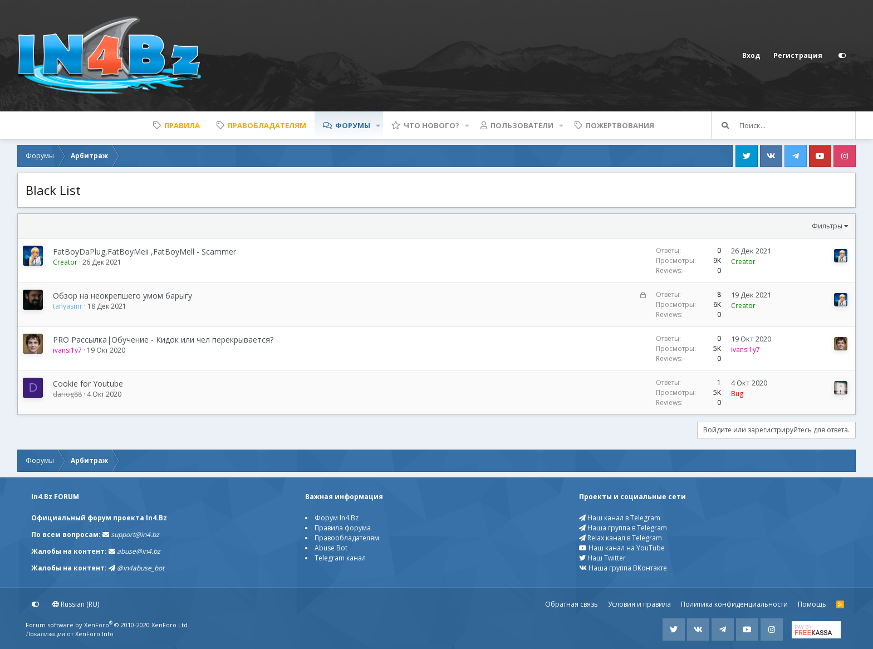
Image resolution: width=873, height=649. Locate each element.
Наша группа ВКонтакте (623, 568)
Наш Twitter (602, 558)
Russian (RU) (75, 604)
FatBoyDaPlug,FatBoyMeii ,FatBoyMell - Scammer (144, 251)
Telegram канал (340, 558)
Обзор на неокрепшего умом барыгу (122, 295)
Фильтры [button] (827, 226)
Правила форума (343, 528)
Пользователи (522, 125)
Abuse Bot (331, 548)
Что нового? (431, 125)
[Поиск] (797, 125)
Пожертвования (620, 125)
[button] (378, 125)
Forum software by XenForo (107, 625)
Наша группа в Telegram (623, 528)
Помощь (812, 604)
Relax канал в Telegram (620, 538)
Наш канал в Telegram (619, 518)
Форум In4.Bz (337, 518)
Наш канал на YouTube (622, 548)
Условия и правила (639, 604)
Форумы (352, 125)
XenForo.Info (94, 634)
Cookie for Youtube (88, 383)
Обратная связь (571, 604)
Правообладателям (347, 538)
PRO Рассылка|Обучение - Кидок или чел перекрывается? (163, 339)
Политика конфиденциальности (734, 604)
